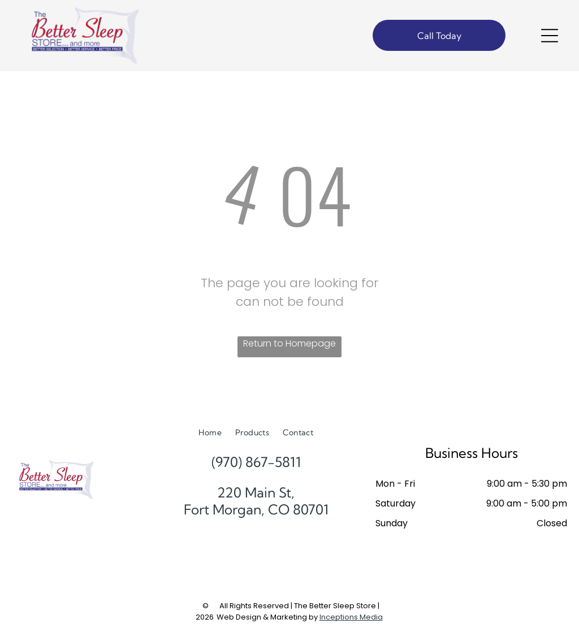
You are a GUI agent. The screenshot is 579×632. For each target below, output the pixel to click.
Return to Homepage (289, 343)
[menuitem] (210, 432)
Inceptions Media (351, 617)
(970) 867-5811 (256, 461)
